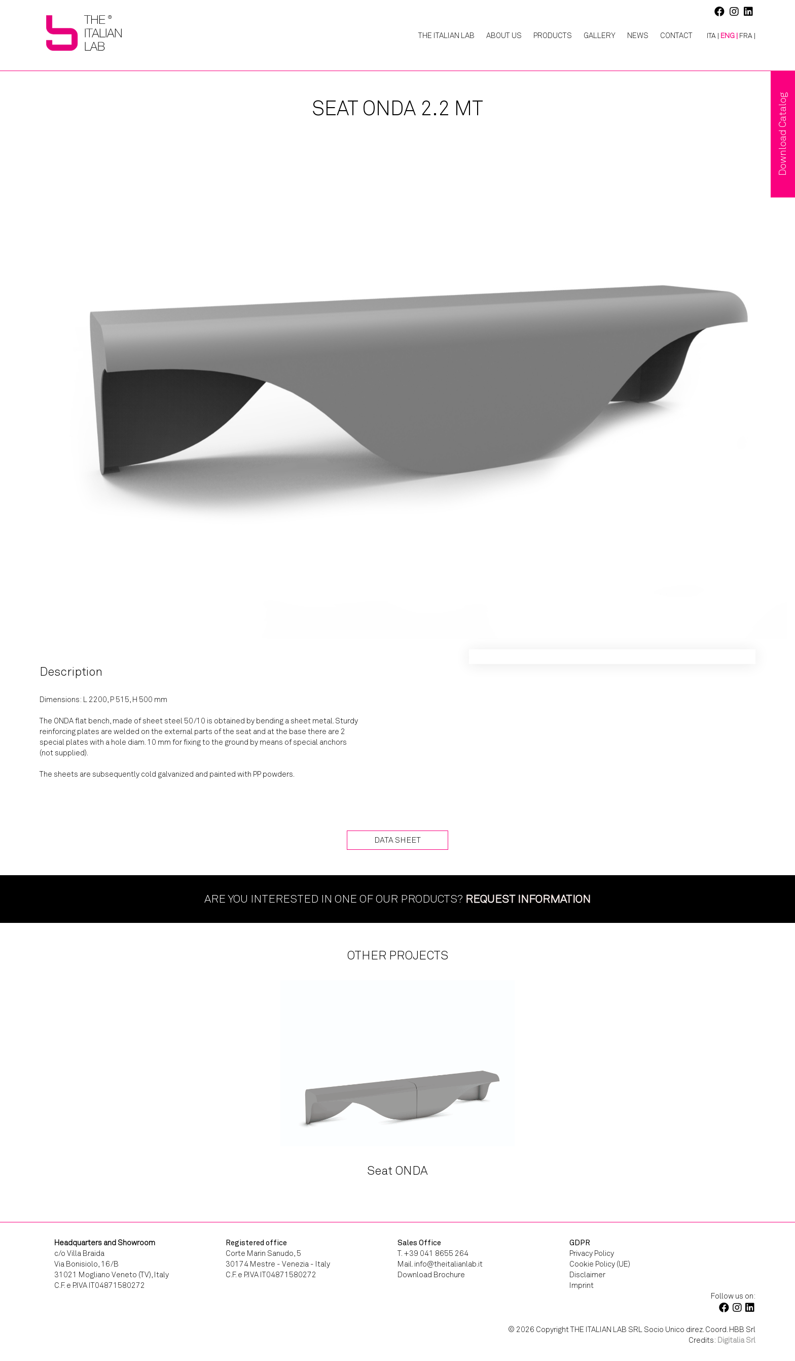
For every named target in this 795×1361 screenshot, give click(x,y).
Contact (676, 35)
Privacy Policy (591, 1253)
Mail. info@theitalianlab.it (440, 1264)
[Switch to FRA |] (747, 36)
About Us (504, 35)
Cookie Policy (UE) (599, 1264)
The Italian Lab (446, 35)
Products (552, 35)
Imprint (581, 1285)
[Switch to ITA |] (709, 36)
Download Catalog (782, 134)
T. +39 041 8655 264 (432, 1253)
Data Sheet (397, 840)
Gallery (600, 35)
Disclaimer (587, 1274)
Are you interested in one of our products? (397, 899)
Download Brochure (431, 1274)
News (637, 35)
